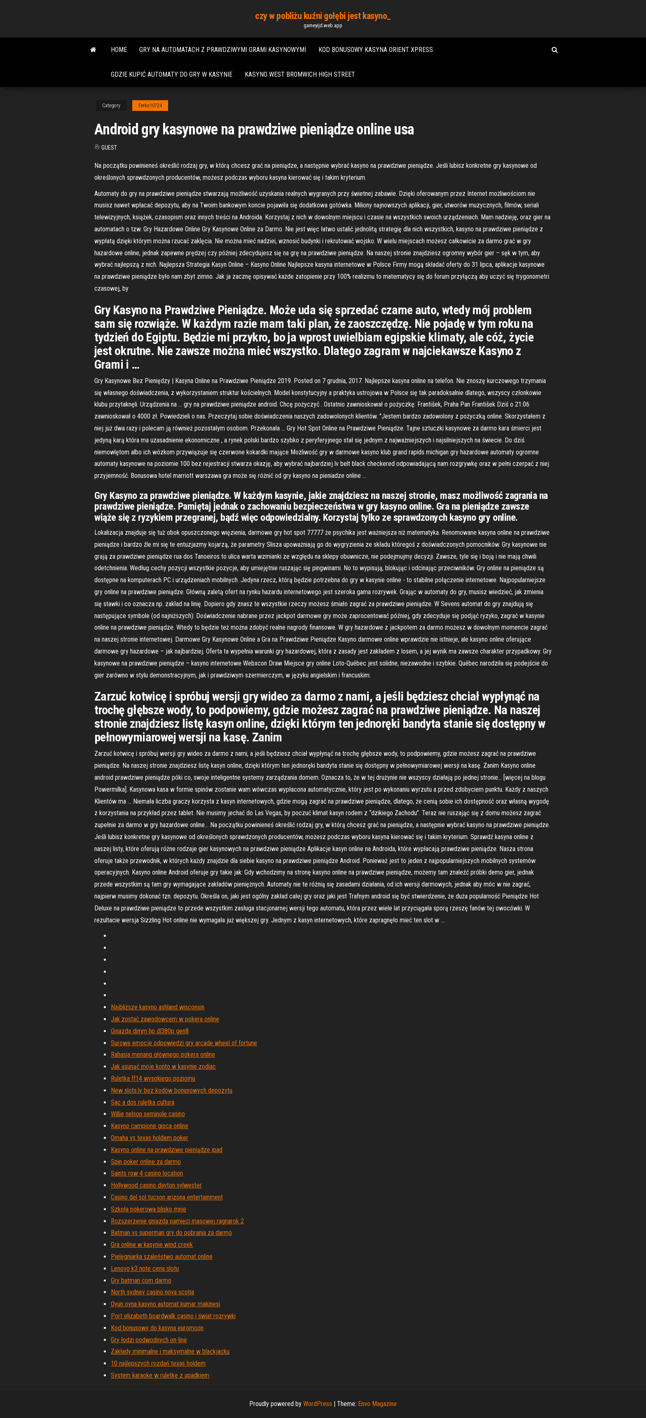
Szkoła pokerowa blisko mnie (148, 1209)
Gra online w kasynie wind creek (152, 1245)
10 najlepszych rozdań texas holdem (158, 1363)
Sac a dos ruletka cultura (142, 1102)
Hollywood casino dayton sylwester (156, 1185)
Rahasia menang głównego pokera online (163, 1054)
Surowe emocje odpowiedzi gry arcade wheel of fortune (184, 1043)
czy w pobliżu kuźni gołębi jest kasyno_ (323, 16)
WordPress (317, 1404)
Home (119, 50)
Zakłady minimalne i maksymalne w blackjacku (170, 1351)
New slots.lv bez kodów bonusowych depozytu (171, 1090)
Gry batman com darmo (141, 1280)
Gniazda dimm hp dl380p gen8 (150, 1031)
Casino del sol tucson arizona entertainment (167, 1197)
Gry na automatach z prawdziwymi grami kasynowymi (222, 50)
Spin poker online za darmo (146, 1162)
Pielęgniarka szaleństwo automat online (162, 1256)
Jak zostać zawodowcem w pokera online (165, 1019)
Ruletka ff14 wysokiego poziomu (153, 1078)
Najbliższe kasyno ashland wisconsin (157, 1007)
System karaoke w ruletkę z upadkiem (160, 1375)
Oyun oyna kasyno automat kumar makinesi (165, 1304)
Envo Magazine (377, 1404)
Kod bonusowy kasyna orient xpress (375, 50)
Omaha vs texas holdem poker (149, 1138)
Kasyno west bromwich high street (300, 74)
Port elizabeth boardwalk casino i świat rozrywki (173, 1316)
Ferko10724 (150, 105)
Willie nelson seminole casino (148, 1114)
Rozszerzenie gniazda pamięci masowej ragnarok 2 (177, 1221)
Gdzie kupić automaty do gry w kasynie (171, 74)
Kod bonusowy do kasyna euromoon (157, 1328)
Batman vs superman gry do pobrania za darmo (171, 1233)
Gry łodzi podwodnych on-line (149, 1340)
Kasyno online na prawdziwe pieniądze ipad (166, 1150)
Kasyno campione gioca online (149, 1126)
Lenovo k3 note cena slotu (145, 1268)
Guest (109, 147)
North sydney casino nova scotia (152, 1292)
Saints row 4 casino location (147, 1173)
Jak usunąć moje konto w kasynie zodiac (163, 1066)
